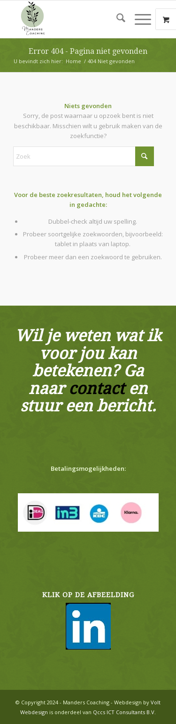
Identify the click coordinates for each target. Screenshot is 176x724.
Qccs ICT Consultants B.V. (124, 712)
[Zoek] (116, 19)
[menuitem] (116, 19)
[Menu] (138, 19)
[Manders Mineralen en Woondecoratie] (73, 19)
